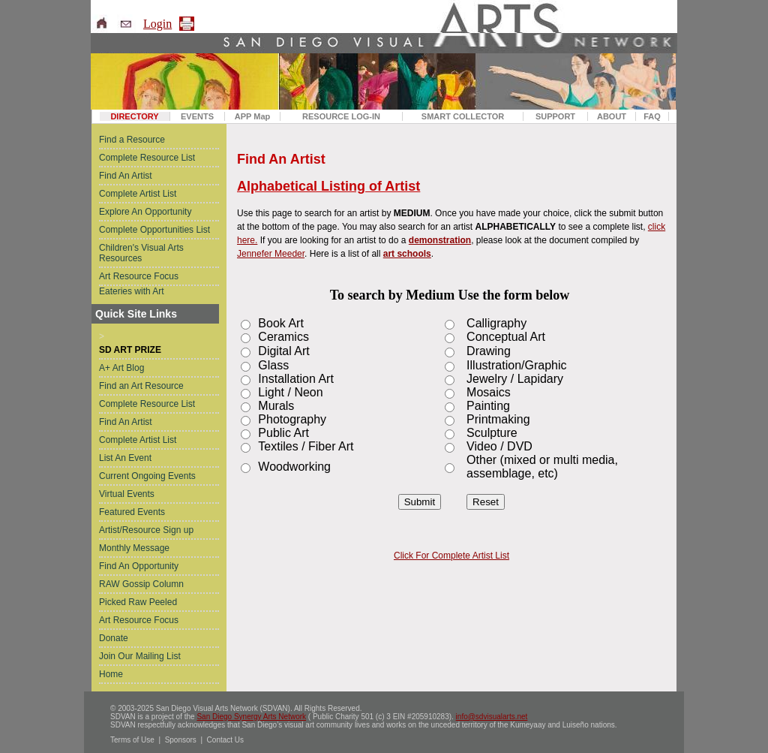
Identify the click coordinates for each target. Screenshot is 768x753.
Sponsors (180, 740)
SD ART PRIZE (130, 350)
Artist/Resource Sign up (146, 530)
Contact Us (225, 740)
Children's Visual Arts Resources (141, 253)
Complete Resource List (147, 157)
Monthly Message (134, 548)
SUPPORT (555, 116)
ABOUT (611, 116)
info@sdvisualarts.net (492, 716)
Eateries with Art (131, 291)
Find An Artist (125, 175)
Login (157, 23)
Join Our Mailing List (140, 656)
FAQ (652, 116)
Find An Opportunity (138, 566)
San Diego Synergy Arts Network (251, 716)
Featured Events (132, 512)
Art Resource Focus (138, 276)
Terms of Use (132, 740)
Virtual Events (126, 494)
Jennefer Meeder (270, 253)
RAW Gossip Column (141, 584)
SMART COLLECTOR (463, 116)
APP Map (252, 116)
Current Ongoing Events (147, 476)
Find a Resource (132, 139)
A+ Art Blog (121, 368)
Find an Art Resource (141, 386)
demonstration (440, 240)
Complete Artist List (137, 193)
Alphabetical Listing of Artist (328, 186)
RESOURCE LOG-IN (341, 116)
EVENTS (197, 116)
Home (111, 674)
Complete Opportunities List (154, 229)
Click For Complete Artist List (451, 555)
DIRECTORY (134, 116)
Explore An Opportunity (145, 211)
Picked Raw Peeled (138, 602)
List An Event (125, 458)
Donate (113, 638)
